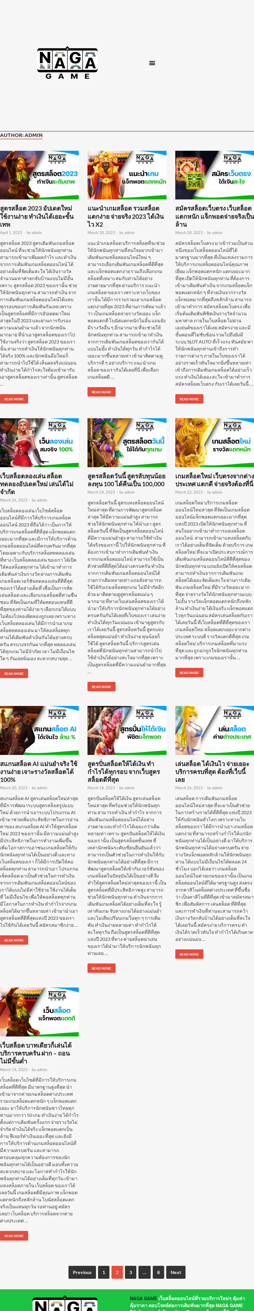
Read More (12, 397)
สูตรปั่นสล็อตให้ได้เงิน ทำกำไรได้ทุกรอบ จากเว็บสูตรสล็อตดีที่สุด (123, 771)
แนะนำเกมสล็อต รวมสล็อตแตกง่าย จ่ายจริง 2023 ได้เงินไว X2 (125, 216)
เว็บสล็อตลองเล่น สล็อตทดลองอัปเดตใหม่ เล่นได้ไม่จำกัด (36, 484)
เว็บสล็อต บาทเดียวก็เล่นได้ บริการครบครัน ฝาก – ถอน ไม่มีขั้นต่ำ (36, 1053)
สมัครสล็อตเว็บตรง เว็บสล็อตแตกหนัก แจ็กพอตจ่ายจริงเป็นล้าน (214, 216)
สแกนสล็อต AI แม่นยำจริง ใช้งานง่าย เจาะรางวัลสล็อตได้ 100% (38, 771)
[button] (152, 62)
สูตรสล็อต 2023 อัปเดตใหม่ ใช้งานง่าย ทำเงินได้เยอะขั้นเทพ (36, 216)
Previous (82, 1272)
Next (176, 1272)
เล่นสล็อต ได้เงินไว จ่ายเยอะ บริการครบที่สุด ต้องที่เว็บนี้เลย (212, 771)
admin (37, 232)
